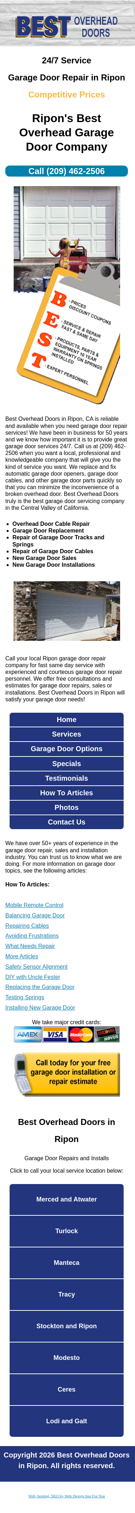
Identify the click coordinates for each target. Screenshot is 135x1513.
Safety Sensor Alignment (36, 967)
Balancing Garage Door (35, 915)
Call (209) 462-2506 (66, 171)
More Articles (21, 956)
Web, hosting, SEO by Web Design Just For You (66, 1496)
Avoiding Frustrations (32, 936)
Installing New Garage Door (40, 1008)
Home (67, 719)
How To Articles (66, 793)
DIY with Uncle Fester (32, 977)
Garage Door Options (66, 749)
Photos (67, 807)
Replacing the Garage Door (40, 987)
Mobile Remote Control (34, 905)
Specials (66, 764)
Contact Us (67, 822)
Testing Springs (24, 997)
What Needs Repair (30, 946)
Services (66, 734)
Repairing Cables (27, 926)
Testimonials (66, 778)
